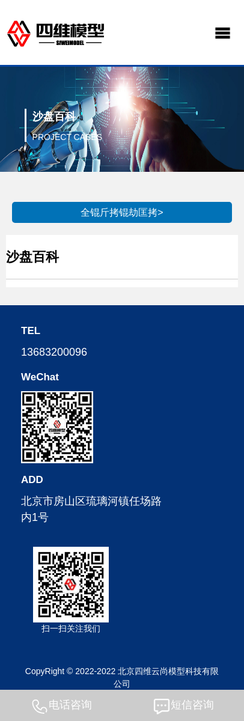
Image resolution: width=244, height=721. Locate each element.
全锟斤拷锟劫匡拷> (122, 212)
